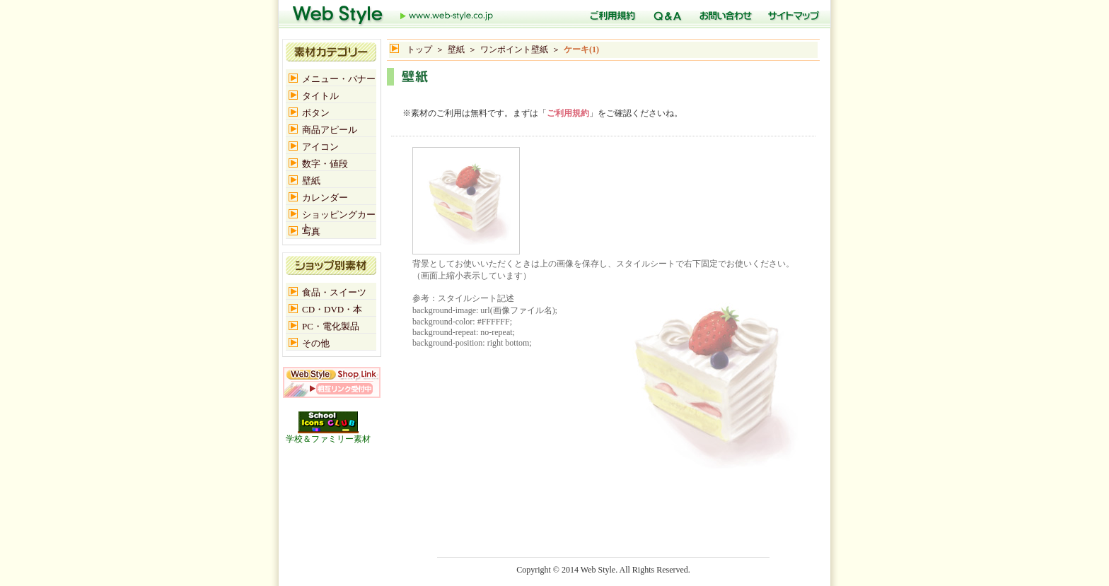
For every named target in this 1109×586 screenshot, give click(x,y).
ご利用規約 (568, 113)
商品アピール (329, 129)
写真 (311, 231)
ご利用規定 (610, 14)
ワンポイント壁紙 (514, 49)
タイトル (320, 95)
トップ (393, 14)
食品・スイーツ (334, 292)
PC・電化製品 (330, 326)
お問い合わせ (723, 14)
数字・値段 (325, 163)
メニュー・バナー (339, 79)
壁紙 (456, 49)
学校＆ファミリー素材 (328, 435)
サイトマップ (791, 14)
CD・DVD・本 (332, 309)
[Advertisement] (552, 93)
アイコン (320, 146)
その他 (316, 343)
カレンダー (325, 197)
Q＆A (665, 14)
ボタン (316, 112)
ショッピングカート (339, 215)
